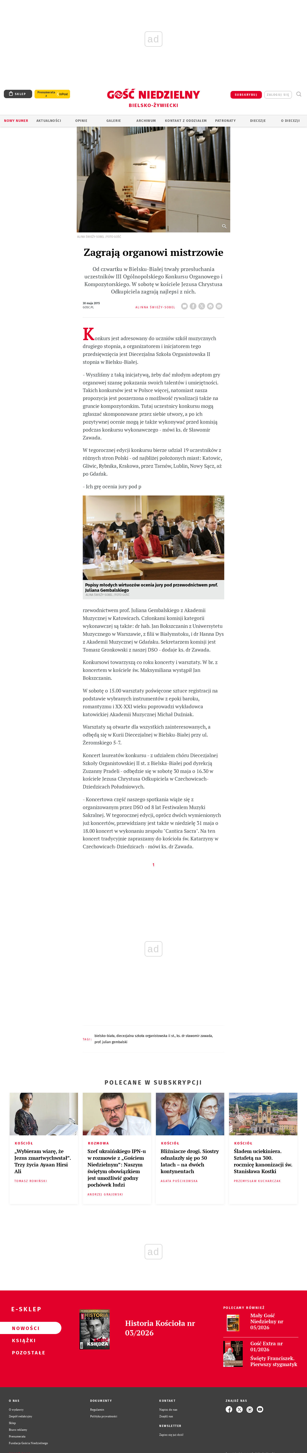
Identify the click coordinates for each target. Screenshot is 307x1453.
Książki (23, 1340)
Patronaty (225, 121)
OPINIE (81, 121)
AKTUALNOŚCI (48, 121)
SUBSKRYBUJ (246, 94)
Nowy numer (16, 121)
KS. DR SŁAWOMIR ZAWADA (194, 1036)
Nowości (23, 1328)
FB (194, 305)
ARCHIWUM (146, 121)
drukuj (211, 305)
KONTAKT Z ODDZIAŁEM (186, 121)
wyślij (220, 305)
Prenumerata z (46, 94)
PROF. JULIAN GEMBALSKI (110, 1042)
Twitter (202, 305)
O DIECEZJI (290, 121)
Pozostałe (23, 1352)
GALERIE (113, 121)
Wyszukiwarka (298, 94)
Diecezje (258, 121)
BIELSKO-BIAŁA (104, 1036)
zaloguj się (278, 94)
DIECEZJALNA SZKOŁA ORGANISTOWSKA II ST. (145, 1036)
